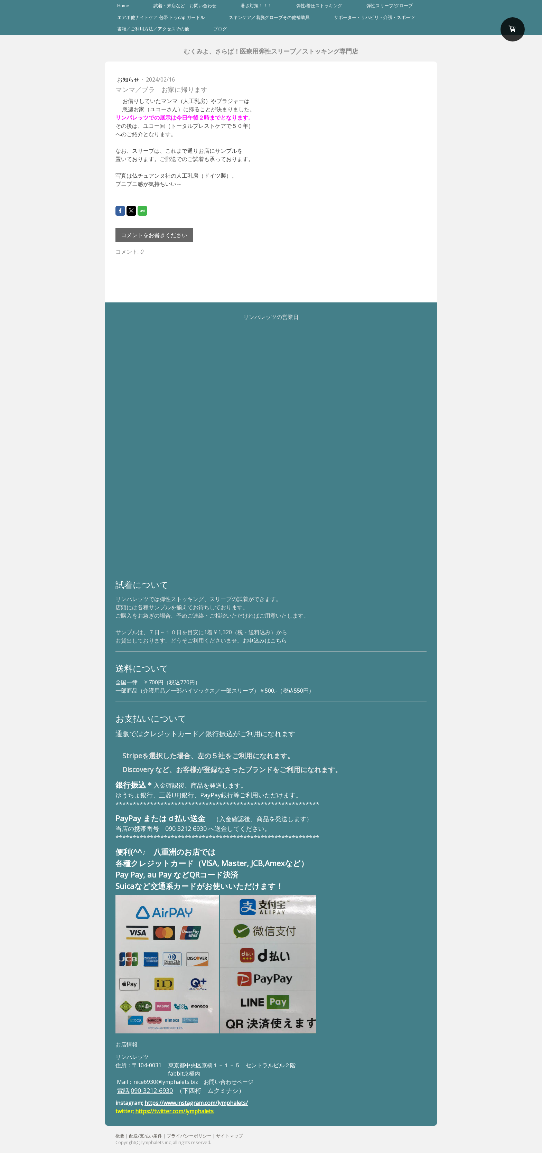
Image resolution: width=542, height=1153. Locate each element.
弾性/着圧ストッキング (319, 5)
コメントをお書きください (154, 235)
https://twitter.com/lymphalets (174, 1111)
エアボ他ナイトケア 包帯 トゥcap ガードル (161, 17)
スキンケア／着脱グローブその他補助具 (269, 17)
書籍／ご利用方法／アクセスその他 (153, 28)
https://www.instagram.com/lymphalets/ (196, 1103)
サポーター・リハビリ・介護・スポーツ (374, 17)
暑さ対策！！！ (256, 5)
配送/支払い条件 (145, 1136)
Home (123, 5)
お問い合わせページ (228, 1082)
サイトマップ (229, 1136)
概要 (119, 1136)
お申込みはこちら (265, 640)
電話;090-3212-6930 (145, 1090)
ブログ (220, 28)
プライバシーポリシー (189, 1136)
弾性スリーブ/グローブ (389, 5)
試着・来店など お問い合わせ (184, 5)
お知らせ (129, 79)
